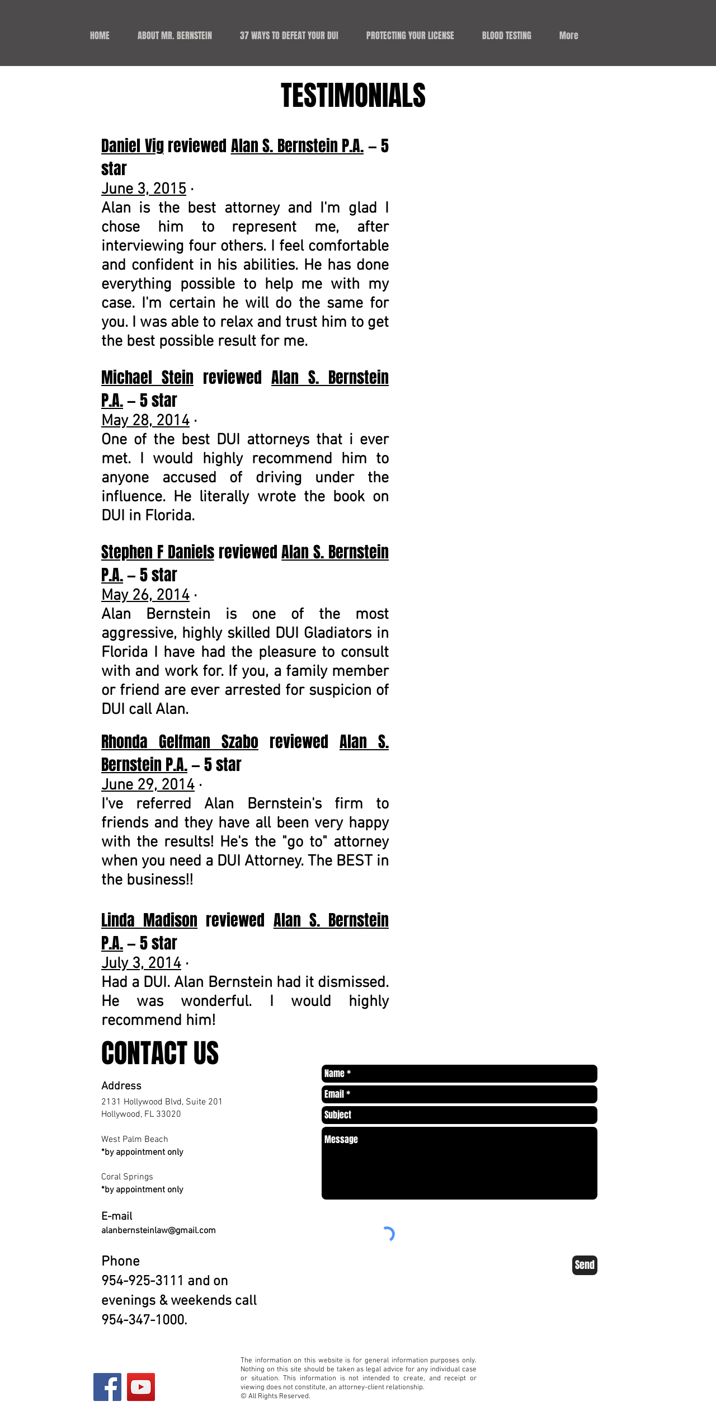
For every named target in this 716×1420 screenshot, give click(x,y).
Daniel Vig (132, 145)
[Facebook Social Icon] (107, 1387)
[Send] (584, 1265)
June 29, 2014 (148, 785)
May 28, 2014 (145, 421)
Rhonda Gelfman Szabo (179, 741)
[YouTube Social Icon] (141, 1387)
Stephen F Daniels (157, 551)
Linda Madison (149, 920)
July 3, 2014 (141, 964)
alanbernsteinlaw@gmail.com (158, 1230)
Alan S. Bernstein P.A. (297, 145)
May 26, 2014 (145, 595)
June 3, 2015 (143, 189)
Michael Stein (147, 377)
